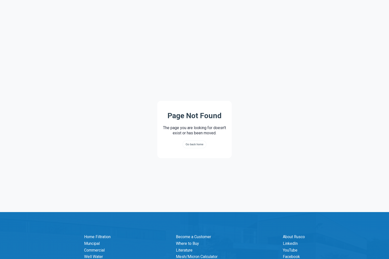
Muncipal (92, 243)
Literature (184, 250)
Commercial (94, 250)
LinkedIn (290, 243)
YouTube (290, 250)
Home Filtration (97, 236)
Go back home (194, 144)
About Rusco (294, 236)
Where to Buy (187, 243)
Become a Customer (193, 236)
